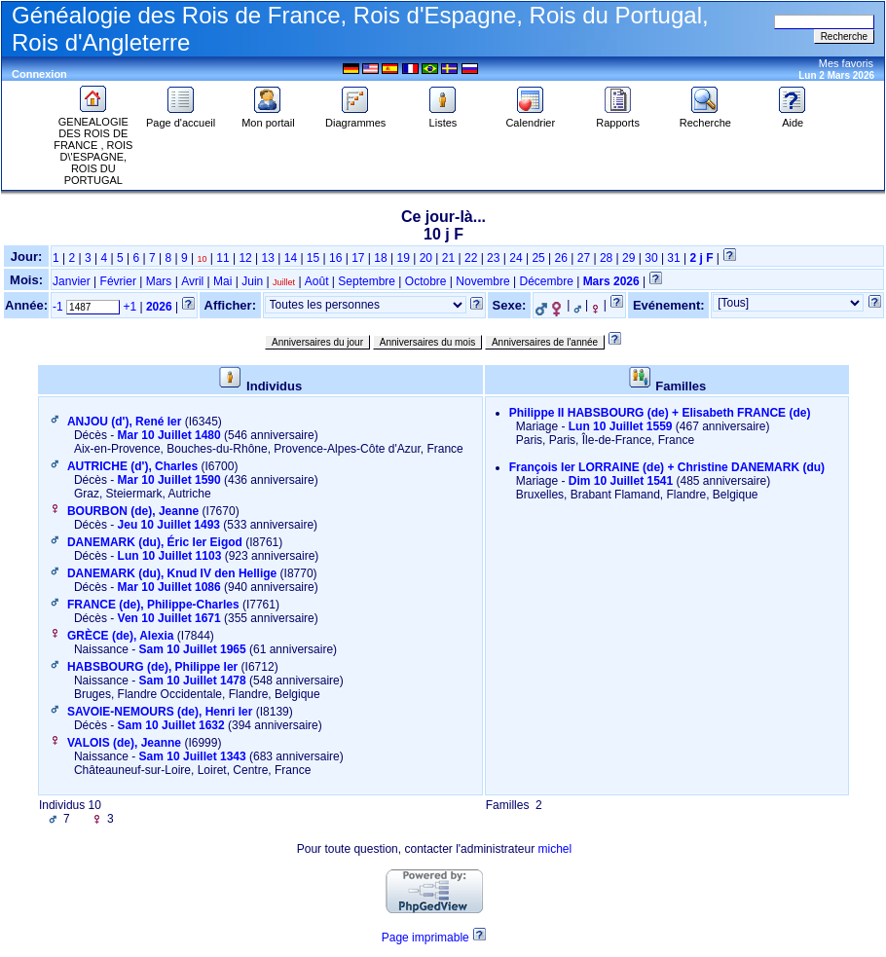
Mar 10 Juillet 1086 (169, 587)
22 (470, 258)
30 (651, 258)
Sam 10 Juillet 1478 (192, 680)
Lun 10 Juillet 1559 (621, 426)
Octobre (426, 281)
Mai (222, 281)
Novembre (482, 281)
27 (583, 258)
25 (538, 258)
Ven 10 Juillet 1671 (169, 618)
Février (118, 281)
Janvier (72, 281)
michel (554, 849)
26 (561, 258)
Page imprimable (425, 937)
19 (402, 258)
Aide (792, 118)
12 (245, 258)
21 (448, 258)
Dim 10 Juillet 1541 (621, 481)
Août (317, 281)
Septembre (366, 281)
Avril (192, 281)
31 (673, 258)
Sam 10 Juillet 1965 (192, 649)
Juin (252, 281)
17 (357, 258)
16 (335, 258)
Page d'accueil (180, 118)
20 (426, 258)
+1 (129, 306)
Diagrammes (355, 118)
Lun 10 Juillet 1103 (170, 556)
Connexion (39, 74)
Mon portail (267, 118)
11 (222, 258)
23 (493, 258)
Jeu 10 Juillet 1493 (169, 525)
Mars (159, 281)
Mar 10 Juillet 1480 (169, 435)
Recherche (705, 118)
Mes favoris (846, 63)
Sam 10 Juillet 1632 (171, 725)
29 (628, 258)
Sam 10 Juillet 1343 (192, 756)
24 (515, 258)
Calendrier (530, 118)
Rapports (618, 118)
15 (313, 258)
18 (380, 258)
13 (268, 258)
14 (290, 258)
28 (606, 258)
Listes (443, 118)
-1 (58, 306)
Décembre (545, 281)
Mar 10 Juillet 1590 (169, 480)
